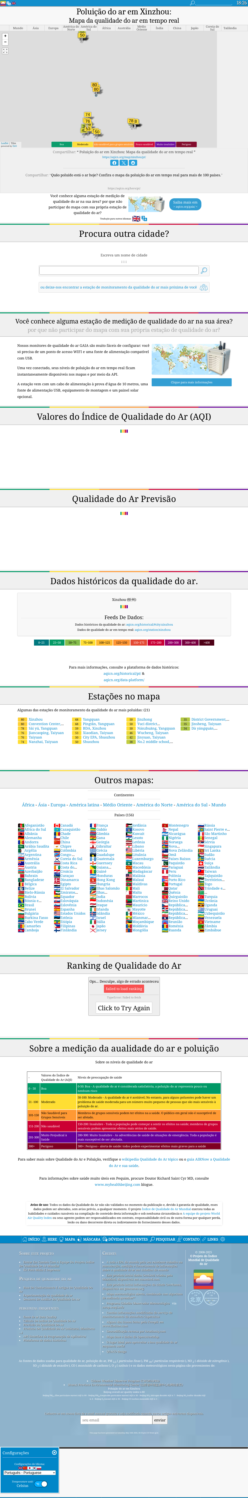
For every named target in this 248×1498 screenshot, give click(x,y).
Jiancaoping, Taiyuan (41, 723)
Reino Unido (175, 891)
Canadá (63, 816)
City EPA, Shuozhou (93, 728)
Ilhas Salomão (105, 879)
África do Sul (32, 820)
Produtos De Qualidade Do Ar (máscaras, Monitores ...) (57, 1321)
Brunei (27, 900)
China (62, 833)
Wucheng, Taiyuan (147, 723)
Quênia (171, 883)
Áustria (27, 858)
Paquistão (173, 854)
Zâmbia (207, 917)
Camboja (28, 921)
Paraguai (172, 858)
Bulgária (28, 904)
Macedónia (138, 858)
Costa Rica (65, 854)
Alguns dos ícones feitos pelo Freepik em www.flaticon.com (133, 1315)
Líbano (135, 837)
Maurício (136, 896)
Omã (169, 845)
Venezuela (210, 908)
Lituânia (136, 845)
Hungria (100, 875)
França (99, 816)
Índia (97, 887)
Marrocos (137, 887)
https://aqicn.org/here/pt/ (124, 179)
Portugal (172, 875)
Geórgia (99, 833)
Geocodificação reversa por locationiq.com (136, 1322)
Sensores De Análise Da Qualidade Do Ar (51, 1290)
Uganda (207, 896)
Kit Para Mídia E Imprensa (41, 1261)
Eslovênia (65, 896)
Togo (205, 875)
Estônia (63, 908)
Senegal (208, 828)
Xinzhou (30, 710)
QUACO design (116, 1342)
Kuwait (135, 824)
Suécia (206, 849)
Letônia (135, 833)
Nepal (170, 820)
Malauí (135, 870)
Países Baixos (176, 849)
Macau (134, 854)
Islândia (100, 904)
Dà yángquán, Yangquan (197, 721)
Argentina (29, 845)
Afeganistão (31, 816)
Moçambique (140, 912)
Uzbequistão (211, 904)
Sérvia (206, 833)
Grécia (98, 841)
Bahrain (28, 866)
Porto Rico (173, 870)
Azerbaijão (30, 862)
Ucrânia (208, 891)
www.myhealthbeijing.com (118, 1175)
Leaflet (4, 134)
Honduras (101, 866)
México (135, 904)
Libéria (135, 841)
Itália (97, 912)
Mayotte (136, 900)
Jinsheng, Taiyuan (201, 714)
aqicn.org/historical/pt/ (122, 664)
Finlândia (65, 921)
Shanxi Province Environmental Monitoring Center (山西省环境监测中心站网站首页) (125, 1376)
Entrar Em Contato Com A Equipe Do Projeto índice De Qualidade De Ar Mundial (56, 1255)
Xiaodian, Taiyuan (92, 723)
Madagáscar (139, 862)
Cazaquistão (67, 820)
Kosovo (135, 820)
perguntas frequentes (39, 1299)
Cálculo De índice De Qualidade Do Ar (49, 1312)
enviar (160, 1411)
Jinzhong (139, 710)
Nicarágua (173, 824)
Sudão (206, 845)
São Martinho (212, 824)
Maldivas (136, 875)
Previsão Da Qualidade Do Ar (43, 1316)
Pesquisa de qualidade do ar (45, 1270)
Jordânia (136, 816)
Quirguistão (175, 887)
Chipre (62, 837)
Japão (97, 917)
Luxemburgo (139, 849)
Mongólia (137, 921)
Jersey (98, 921)
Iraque (98, 896)
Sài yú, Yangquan (37, 719)
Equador (64, 887)
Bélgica (27, 875)
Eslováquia (66, 891)
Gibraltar (100, 837)
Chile (61, 828)
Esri (15, 137)
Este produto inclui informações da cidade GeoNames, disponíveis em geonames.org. (141, 1277)
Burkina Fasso (33, 908)
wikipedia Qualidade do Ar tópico (150, 1150)
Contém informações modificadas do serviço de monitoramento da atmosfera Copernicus (137, 1305)
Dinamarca (66, 870)
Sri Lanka (209, 841)
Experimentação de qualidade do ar (47, 1286)
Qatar (170, 879)
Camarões (29, 917)
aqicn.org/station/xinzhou (153, 621)
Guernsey (101, 854)
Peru (169, 862)
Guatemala (102, 849)
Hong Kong (102, 870)
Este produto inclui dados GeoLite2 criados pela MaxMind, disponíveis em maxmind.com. (137, 1268)
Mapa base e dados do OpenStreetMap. (132, 1328)
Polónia (171, 866)
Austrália (29, 854)
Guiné (98, 862)
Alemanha (30, 828)
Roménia (172, 917)
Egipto (62, 875)
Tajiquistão (210, 866)
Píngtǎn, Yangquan (93, 714)
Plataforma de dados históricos (44, 1331)
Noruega (172, 833)
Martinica (137, 891)
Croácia (63, 862)
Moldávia (137, 917)
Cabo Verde (30, 912)
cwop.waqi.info (113, 1298)
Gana (97, 828)
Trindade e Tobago (210, 881)
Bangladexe (31, 870)
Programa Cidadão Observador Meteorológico (138, 1294)
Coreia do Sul (68, 849)
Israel (98, 908)
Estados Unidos (69, 904)
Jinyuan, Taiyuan (146, 728)
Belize (26, 879)
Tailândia (209, 858)
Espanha (64, 900)
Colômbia (65, 841)
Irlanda (99, 900)
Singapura (209, 837)
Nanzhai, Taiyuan (38, 732)
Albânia (28, 824)
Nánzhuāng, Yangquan (150, 719)
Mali (133, 879)
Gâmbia (99, 824)
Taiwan (207, 862)
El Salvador (66, 879)
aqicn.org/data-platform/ (124, 671)
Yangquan (86, 710)
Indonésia (101, 891)
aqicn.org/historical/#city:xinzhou (149, 615)
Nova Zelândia (177, 841)
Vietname (209, 912)
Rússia (206, 816)
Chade (62, 824)
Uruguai (208, 900)
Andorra (28, 833)
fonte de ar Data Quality (39, 1308)
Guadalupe (102, 845)
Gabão (98, 820)
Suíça (205, 854)
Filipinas (64, 917)
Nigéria (171, 828)
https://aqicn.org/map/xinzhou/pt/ (124, 148)
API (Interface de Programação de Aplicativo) (54, 1327)
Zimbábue (209, 921)
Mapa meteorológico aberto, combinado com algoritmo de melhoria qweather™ (142, 1287)
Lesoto (134, 828)
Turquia (208, 887)
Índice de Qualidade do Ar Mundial (167, 1200)
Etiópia (63, 912)
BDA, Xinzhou (89, 719)
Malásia (135, 866)
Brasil (26, 896)
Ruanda (171, 921)
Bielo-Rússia (31, 883)
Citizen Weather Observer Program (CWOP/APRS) (125, 1372)
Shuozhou (85, 732)
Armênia (28, 849)
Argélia (27, 841)
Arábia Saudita (33, 837)
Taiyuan (30, 728)
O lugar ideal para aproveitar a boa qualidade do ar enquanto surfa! (139, 1335)
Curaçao (64, 866)
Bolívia (27, 887)
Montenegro (175, 816)
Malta (134, 883)
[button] (5, 27)
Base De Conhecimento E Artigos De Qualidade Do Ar (56, 1280)
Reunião (172, 912)
